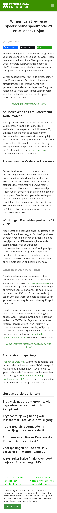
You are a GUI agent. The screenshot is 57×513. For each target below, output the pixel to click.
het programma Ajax (38, 283)
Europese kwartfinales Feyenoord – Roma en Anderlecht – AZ (27, 439)
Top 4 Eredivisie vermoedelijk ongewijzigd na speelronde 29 (23, 428)
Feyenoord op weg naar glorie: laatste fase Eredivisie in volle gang (28, 418)
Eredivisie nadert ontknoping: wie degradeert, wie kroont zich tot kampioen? (26, 405)
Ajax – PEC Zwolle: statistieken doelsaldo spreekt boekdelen (13, 482)
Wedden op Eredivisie (13, 361)
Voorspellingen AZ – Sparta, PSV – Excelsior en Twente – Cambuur (26, 450)
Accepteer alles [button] (12, 506)
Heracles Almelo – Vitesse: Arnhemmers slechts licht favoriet (42, 481)
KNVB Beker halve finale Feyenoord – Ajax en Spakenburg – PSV (27, 460)
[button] (52, 5)
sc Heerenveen (37, 150)
